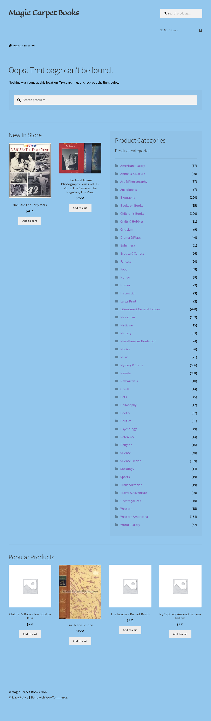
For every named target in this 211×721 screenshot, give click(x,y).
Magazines (127, 317)
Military (125, 333)
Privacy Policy (18, 697)
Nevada (125, 373)
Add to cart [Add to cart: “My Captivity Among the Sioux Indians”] (180, 634)
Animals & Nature (132, 174)
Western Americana (134, 517)
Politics (125, 421)
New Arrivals (129, 381)
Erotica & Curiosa (132, 253)
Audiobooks (128, 189)
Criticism (126, 229)
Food (123, 269)
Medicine (126, 325)
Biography (127, 197)
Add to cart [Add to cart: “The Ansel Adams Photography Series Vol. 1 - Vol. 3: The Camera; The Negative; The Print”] (80, 208)
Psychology (128, 429)
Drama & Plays (130, 237)
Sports (125, 477)
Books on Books (131, 205)
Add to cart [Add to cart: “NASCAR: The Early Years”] (29, 221)
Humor (125, 285)
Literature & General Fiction (140, 309)
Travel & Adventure (133, 493)
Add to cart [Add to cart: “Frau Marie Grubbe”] (80, 641)
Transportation (131, 485)
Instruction (128, 293)
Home (17, 45)
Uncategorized (130, 501)
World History (130, 525)
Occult (125, 389)
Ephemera (127, 245)
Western (126, 508)
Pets (123, 397)
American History (132, 166)
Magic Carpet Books (44, 12)
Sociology (127, 469)
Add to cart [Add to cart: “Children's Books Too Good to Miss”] (30, 634)
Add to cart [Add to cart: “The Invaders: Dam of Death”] (130, 630)
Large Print (128, 301)
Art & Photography (133, 181)
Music (124, 357)
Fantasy (125, 261)
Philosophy (128, 405)
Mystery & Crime (131, 365)
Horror (125, 277)
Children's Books (132, 213)
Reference (127, 437)
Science (125, 453)
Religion (126, 445)
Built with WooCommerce (49, 697)
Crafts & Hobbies (132, 221)
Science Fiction (130, 461)
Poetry (125, 413)
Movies (125, 349)
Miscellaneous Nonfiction (138, 341)
